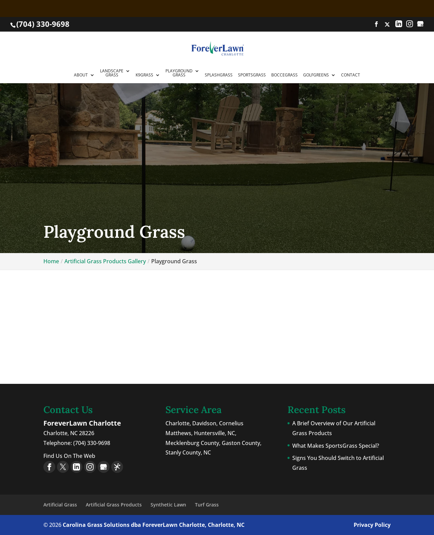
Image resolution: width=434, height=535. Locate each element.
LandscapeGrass (111, 73)
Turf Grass (207, 504)
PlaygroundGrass (179, 73)
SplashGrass (219, 75)
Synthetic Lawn (168, 504)
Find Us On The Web (69, 456)
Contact (350, 75)
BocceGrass (284, 75)
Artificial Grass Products (114, 504)
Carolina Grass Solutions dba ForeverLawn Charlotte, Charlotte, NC (153, 525)
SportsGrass (252, 75)
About (81, 75)
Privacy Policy (372, 525)
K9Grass (144, 75)
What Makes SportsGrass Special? (335, 445)
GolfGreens (316, 75)
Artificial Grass (60, 504)
